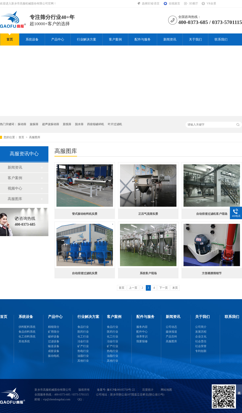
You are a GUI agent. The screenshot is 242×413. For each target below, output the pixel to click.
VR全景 (211, 3)
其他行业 (83, 360)
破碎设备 (53, 336)
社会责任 (201, 341)
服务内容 (142, 326)
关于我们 (195, 39)
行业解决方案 (86, 39)
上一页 (133, 287)
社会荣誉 (201, 346)
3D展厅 (193, 3)
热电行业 (83, 351)
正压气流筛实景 (148, 213)
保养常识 (142, 336)
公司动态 (171, 326)
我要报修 (142, 341)
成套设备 (53, 351)
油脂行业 (83, 355)
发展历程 (201, 331)
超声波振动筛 (50, 124)
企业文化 (201, 336)
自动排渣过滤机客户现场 (211, 213)
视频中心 (15, 188)
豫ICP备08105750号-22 (121, 389)
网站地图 (166, 389)
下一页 (163, 287)
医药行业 (83, 331)
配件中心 (142, 331)
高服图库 (34, 137)
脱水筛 (79, 124)
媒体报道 (171, 331)
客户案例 (115, 39)
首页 (9, 39)
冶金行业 (83, 341)
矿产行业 (83, 346)
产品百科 (171, 336)
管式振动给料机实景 (84, 213)
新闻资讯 (169, 39)
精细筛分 (53, 326)
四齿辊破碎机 (95, 124)
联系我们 (221, 39)
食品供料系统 (27, 331)
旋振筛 (34, 124)
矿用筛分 (53, 331)
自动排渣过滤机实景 (84, 273)
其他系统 (24, 341)
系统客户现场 (148, 273)
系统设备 (32, 39)
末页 (175, 287)
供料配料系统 (27, 326)
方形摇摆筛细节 (212, 273)
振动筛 (22, 124)
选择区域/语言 (151, 3)
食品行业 (83, 326)
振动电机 (53, 355)
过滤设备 (53, 341)
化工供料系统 (27, 336)
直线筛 (67, 124)
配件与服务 (143, 39)
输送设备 (53, 346)
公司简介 (201, 326)
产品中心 (57, 39)
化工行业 (83, 336)
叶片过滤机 (115, 124)
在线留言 (174, 3)
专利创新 (201, 351)
